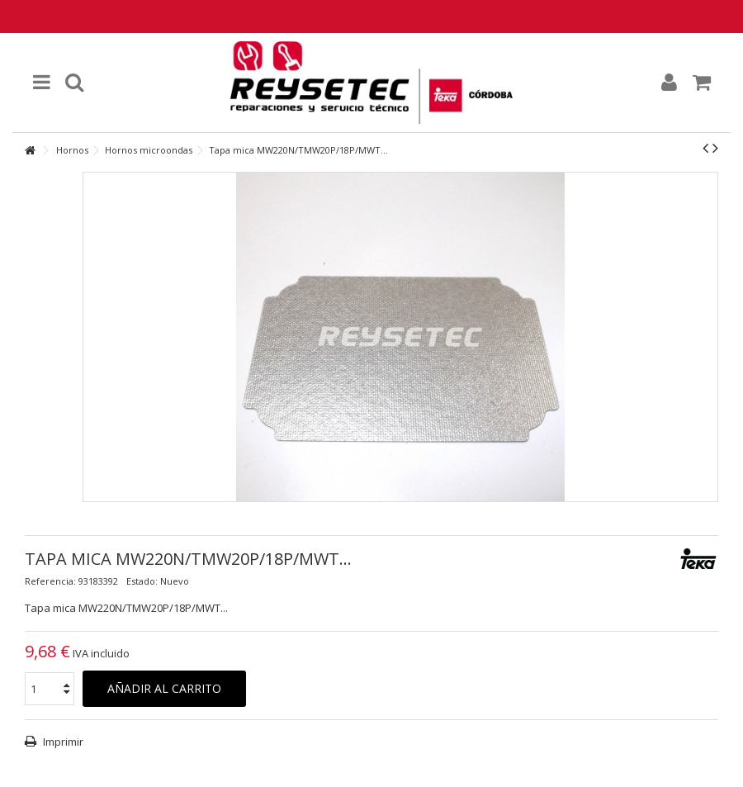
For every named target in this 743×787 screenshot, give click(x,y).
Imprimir (61, 741)
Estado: (142, 581)
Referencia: (50, 581)
